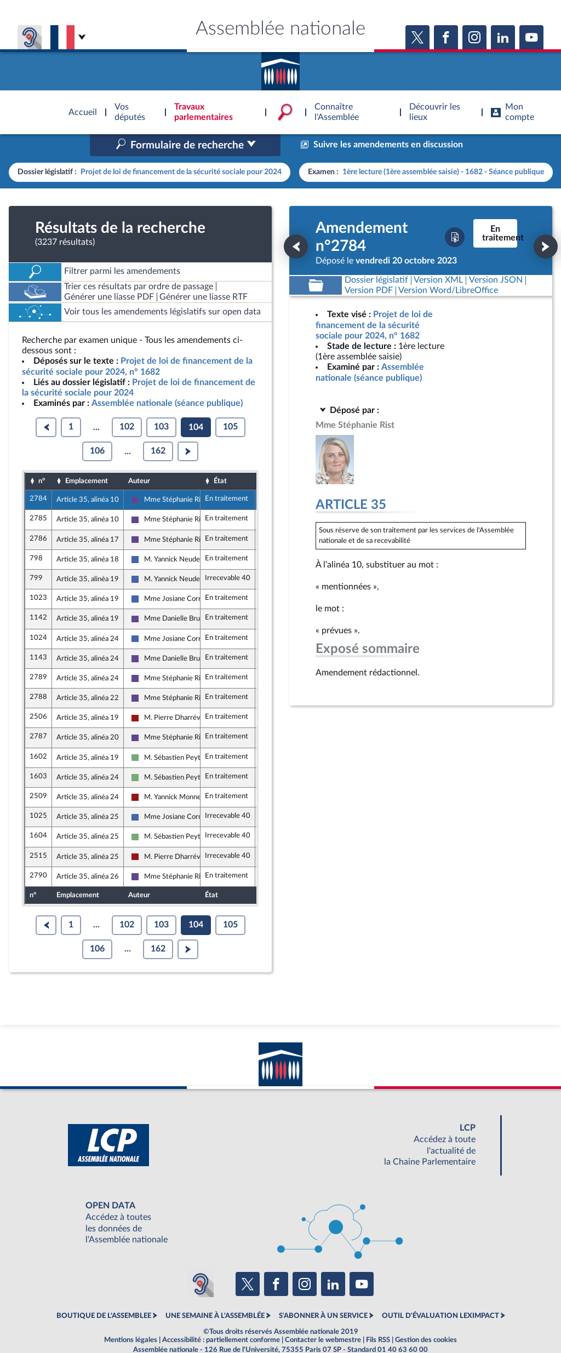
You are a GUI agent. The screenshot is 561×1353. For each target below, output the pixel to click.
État (220, 457)
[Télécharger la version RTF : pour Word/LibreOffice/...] (448, 267)
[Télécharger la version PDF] (455, 214)
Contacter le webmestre (323, 1317)
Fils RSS (378, 1317)
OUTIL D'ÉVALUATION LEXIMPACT (440, 1292)
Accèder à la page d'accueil (280, 67)
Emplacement (86, 457)
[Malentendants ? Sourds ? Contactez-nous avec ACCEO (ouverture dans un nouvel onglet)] (200, 1260)
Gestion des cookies (426, 1317)
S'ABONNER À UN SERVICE (323, 1292)
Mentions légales (130, 1317)
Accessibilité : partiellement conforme (221, 1317)
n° (41, 457)
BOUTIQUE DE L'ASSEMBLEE (103, 1292)
